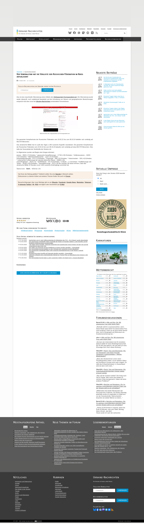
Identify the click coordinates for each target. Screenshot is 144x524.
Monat (26, 427)
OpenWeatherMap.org (106, 310)
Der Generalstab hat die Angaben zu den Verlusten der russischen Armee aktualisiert (54, 249)
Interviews (81, 39)
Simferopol (116, 306)
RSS (96, 32)
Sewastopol (99, 308)
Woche (32, 427)
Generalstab (49, 230)
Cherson (98, 299)
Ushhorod (116, 276)
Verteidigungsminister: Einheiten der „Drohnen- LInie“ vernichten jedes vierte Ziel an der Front (70, 436)
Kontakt (109, 28)
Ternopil (98, 283)
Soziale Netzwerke (61, 498)
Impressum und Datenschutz (23, 482)
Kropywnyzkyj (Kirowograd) (117, 292)
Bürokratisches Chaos (21, 431)
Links (16, 502)
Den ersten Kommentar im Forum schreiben (39, 273)
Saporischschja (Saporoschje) (117, 302)
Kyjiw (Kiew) (99, 276)
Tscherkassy (99, 292)
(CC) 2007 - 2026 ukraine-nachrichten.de (23, 522)
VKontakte (92, 32)
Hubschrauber (60, 230)
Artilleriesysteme (27, 230)
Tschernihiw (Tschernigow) (117, 290)
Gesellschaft (47, 39)
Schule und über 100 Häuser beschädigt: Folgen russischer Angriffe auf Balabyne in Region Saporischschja (72, 453)
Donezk (115, 304)
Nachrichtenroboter (115, 39)
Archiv (75, 28)
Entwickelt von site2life (124, 522)
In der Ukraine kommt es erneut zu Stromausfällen (29, 439)
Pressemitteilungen (96, 39)
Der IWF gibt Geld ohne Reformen (106, 450)
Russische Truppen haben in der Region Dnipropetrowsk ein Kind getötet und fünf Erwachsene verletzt (114, 110)
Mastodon (83, 32)
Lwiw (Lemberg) (100, 278)
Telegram (87, 32)
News (78, 32)
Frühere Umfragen (100, 195)
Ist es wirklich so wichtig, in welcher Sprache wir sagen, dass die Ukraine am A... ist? (112, 446)
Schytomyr (98, 290)
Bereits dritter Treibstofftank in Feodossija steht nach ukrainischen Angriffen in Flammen (70, 440)
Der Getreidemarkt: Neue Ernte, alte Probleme (109, 452)
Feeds (17, 498)
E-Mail (62, 185)
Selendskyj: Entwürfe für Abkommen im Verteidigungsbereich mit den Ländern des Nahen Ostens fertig (72, 432)
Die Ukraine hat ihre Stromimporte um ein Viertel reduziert (31, 437)
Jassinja (115, 281)
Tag (38, 427)
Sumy (115, 294)
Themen (17, 509)
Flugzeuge (38, 230)
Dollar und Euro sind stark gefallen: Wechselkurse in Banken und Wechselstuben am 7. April (113, 92)
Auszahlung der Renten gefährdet (24, 435)
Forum (70, 28)
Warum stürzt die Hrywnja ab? (23, 441)
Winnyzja (116, 287)
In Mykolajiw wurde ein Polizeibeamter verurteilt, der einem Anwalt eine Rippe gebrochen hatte (114, 86)
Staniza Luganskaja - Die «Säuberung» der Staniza (30, 433)
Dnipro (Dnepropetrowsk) (100, 304)
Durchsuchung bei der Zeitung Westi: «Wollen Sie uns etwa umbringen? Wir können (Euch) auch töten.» (113, 435)
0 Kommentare (32, 81)
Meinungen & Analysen (64, 39)
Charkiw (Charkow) (116, 299)
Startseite (19, 72)
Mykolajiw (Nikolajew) (116, 297)
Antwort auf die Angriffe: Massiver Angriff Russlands (30, 443)
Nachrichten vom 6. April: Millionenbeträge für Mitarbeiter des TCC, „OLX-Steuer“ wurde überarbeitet (58, 240)
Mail (67, 221)
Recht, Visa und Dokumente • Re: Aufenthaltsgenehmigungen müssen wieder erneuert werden (111, 371)
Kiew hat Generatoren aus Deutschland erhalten (29, 446)
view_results (99, 193)
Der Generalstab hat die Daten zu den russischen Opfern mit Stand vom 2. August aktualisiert (56, 258)
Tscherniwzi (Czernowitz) (116, 283)
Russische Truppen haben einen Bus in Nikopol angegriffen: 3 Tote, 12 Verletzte (114, 97)
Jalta (115, 308)
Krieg (69, 230)
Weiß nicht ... (104, 184)
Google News (71, 183)
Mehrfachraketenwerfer (81, 230)
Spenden (103, 28)
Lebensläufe (59, 492)
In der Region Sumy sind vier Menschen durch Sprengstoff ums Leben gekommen (114, 121)
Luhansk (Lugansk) (98, 306)
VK (34, 185)
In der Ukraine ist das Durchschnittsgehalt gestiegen (30, 444)
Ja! (101, 179)
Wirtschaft (34, 39)
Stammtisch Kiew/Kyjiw (22, 488)
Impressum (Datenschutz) (120, 28)
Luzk (97, 285)
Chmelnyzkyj (99, 287)
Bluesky (69, 32)
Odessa (98, 297)
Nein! (101, 181)
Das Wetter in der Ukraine (22, 490)
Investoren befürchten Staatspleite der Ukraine (109, 438)
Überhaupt (119, 427)
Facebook (74, 32)
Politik (23, 39)
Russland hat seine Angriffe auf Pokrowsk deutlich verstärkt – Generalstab (51, 253)
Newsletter (96, 28)
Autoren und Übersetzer (22, 496)
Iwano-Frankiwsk (117, 278)
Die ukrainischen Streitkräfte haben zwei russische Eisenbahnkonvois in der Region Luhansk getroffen (56, 251)
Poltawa (98, 294)
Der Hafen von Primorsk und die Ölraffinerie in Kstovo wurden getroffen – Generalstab (54, 247)
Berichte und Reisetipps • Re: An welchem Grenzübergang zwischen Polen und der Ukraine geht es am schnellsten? (111, 386)
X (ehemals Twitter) (25, 185)
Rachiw (98, 281)
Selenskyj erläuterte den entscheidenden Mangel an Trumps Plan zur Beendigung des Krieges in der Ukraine (58, 255)
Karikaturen (82, 28)
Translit (17, 492)
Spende (58, 174)
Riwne (115, 285)
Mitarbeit (89, 28)
